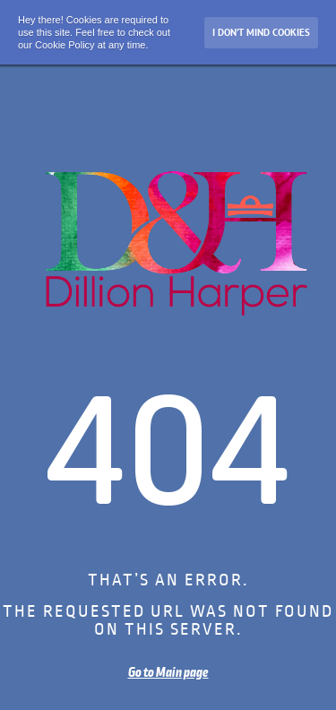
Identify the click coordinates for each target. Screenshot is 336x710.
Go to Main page (168, 672)
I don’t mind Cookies (261, 32)
